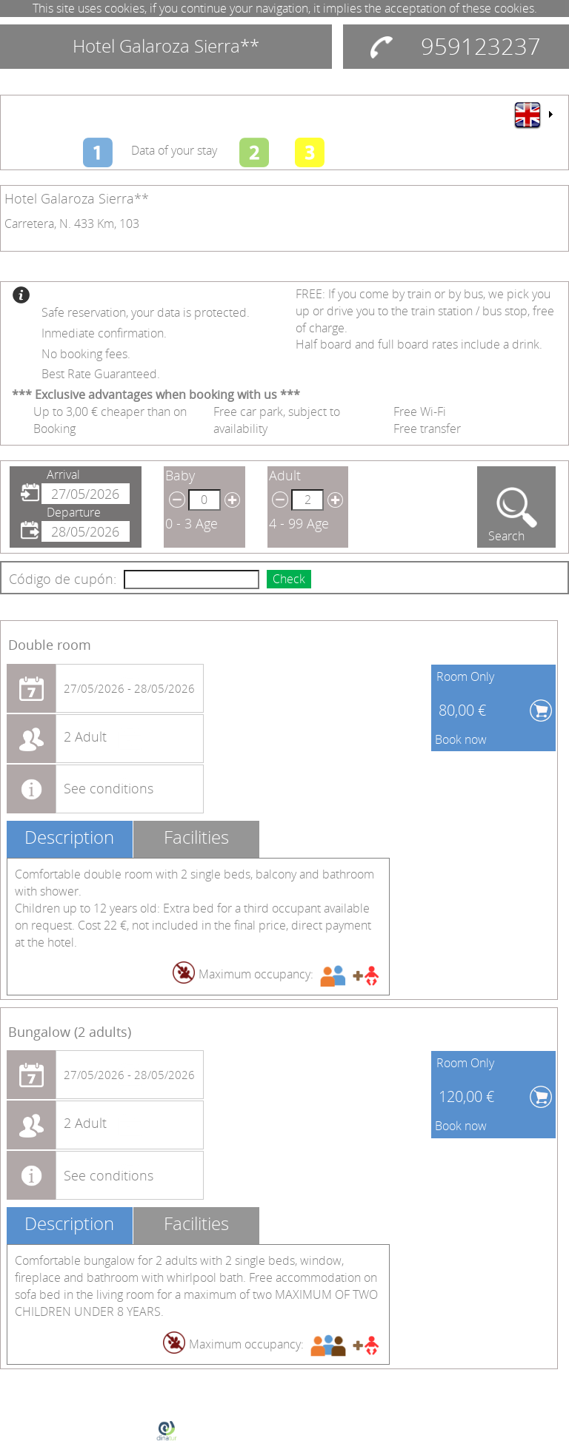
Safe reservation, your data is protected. (145, 312)
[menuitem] (532, 114)
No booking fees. (85, 354)
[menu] (532, 114)
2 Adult (85, 736)
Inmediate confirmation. (104, 333)
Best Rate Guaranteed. (100, 374)
